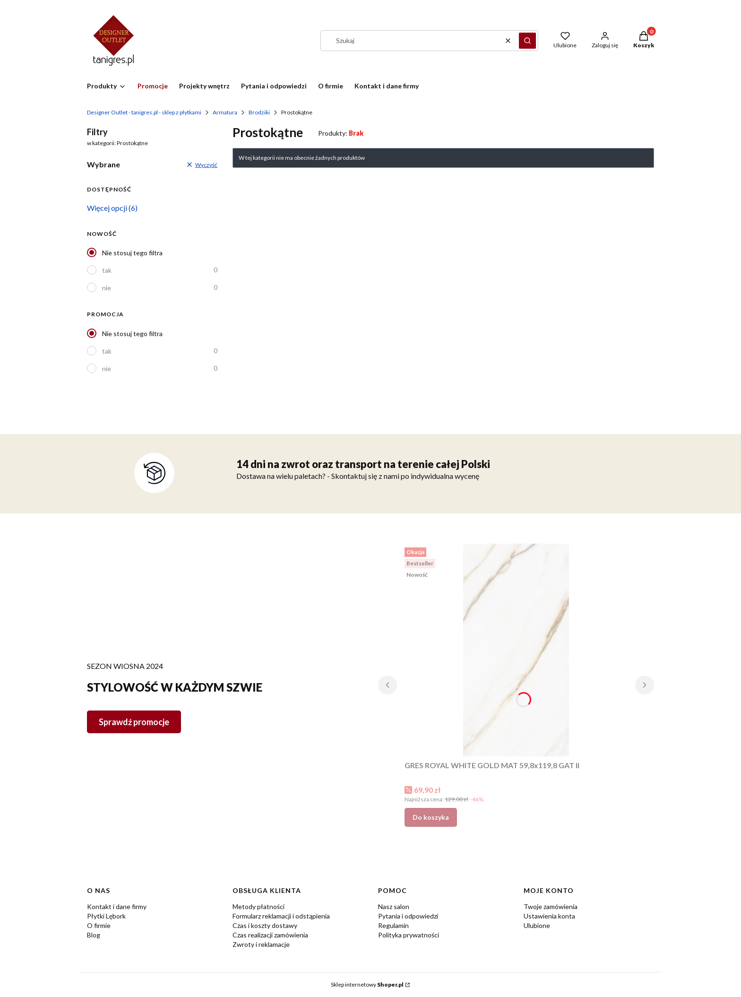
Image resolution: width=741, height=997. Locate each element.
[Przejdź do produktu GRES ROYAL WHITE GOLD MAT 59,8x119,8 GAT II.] (516, 650)
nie (106, 288)
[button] (527, 41)
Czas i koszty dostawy (265, 925)
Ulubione (537, 925)
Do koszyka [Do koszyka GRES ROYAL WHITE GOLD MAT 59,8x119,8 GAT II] (431, 817)
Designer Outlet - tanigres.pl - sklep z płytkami (144, 112)
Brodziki (259, 112)
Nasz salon (393, 906)
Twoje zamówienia (550, 906)
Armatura (225, 112)
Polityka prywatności (408, 935)
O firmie (99, 925)
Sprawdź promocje (134, 722)
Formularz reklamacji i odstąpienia (281, 916)
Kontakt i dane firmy (116, 906)
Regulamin (393, 925)
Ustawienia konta (549, 916)
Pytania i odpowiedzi (408, 916)
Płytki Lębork (106, 916)
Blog (93, 935)
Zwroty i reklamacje (261, 944)
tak (107, 270)
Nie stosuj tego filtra (132, 253)
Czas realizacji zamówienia (270, 935)
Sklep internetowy (367, 984)
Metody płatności (258, 906)
